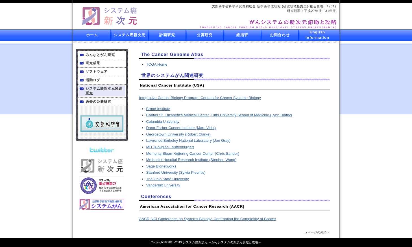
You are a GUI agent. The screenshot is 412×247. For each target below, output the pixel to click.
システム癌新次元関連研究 (104, 91)
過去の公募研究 (98, 102)
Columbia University (163, 121)
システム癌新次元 (129, 35)
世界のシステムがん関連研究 (172, 75)
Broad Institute (158, 109)
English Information (317, 35)
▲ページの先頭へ (317, 232)
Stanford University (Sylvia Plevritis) (176, 172)
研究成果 (93, 63)
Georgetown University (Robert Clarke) (178, 134)
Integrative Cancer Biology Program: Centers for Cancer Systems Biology (200, 98)
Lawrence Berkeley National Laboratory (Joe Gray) (188, 140)
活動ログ (93, 80)
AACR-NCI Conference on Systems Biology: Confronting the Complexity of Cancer (207, 219)
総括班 (242, 35)
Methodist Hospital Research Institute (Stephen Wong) (191, 160)
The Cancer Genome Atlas (172, 54)
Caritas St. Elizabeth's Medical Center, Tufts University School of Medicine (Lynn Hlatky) (219, 115)
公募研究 (205, 35)
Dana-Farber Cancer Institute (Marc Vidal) (181, 128)
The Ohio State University (167, 179)
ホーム (92, 35)
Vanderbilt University (163, 185)
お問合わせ (280, 35)
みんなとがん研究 (100, 55)
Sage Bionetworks (161, 166)
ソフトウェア (97, 72)
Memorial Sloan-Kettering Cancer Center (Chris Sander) (192, 153)
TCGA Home (156, 64)
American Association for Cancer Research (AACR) (192, 206)
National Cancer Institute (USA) (172, 85)
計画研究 (167, 35)
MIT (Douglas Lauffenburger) (170, 147)
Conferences (156, 196)
